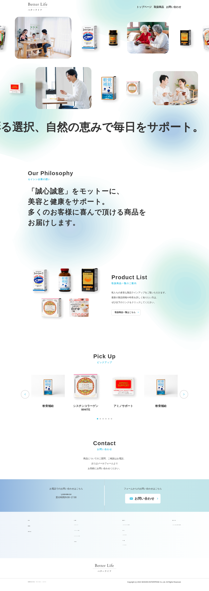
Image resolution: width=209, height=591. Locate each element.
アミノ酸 (103, 542)
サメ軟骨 (63, 522)
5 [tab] (108, 418)
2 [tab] (100, 418)
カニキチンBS (108, 537)
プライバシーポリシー (66, 584)
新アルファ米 (152, 522)
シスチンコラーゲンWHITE (115, 526)
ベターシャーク (68, 526)
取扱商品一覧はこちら (126, 312)
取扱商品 (159, 7)
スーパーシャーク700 (71, 538)
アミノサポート (109, 547)
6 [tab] (111, 418)
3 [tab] (103, 418)
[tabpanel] (48, 388)
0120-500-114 (69, 496)
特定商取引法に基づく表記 (39, 584)
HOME (31, 522)
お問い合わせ (173, 7)
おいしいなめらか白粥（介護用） (164, 526)
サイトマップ (86, 584)
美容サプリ (104, 522)
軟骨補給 (64, 543)
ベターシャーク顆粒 (70, 532)
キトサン (103, 532)
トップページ (144, 7)
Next (184, 394)
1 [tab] (97, 418)
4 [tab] (106, 418)
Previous (25, 394)
